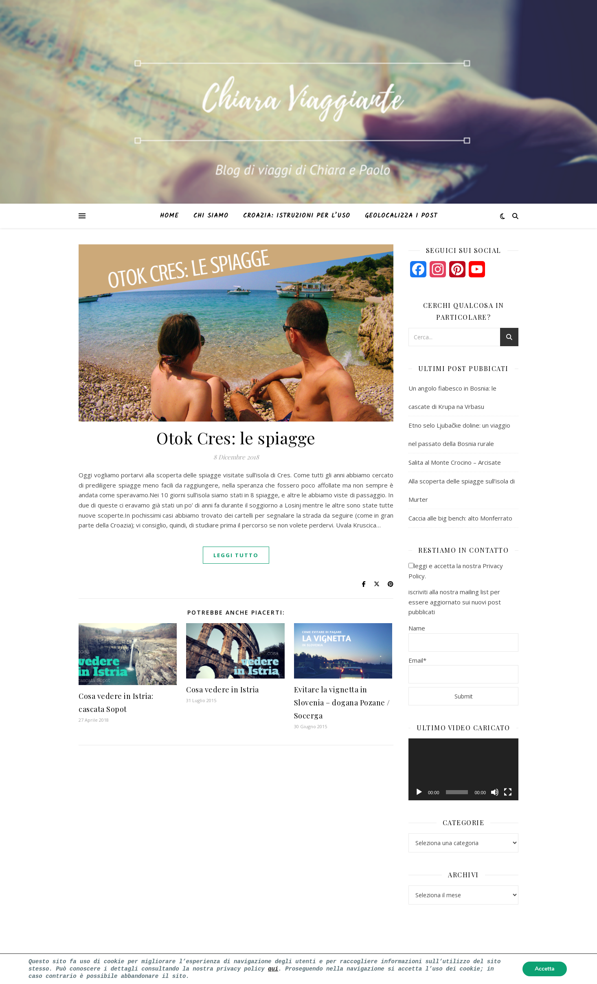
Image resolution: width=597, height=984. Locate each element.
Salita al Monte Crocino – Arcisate (454, 462)
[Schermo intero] (508, 792)
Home (169, 216)
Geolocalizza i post (401, 216)
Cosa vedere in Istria (222, 689)
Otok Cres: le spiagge (236, 437)
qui (273, 968)
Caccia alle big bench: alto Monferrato (460, 518)
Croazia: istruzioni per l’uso (296, 216)
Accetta (545, 968)
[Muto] (495, 792)
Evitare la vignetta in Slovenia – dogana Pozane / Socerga (342, 702)
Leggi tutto (236, 555)
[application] (463, 769)
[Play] (419, 792)
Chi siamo (210, 216)
